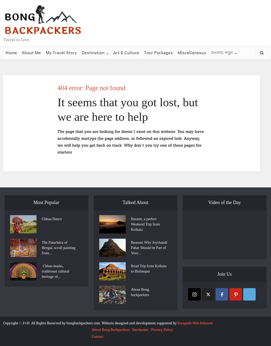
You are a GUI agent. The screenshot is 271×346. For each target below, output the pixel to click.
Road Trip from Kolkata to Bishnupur (149, 268)
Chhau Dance (52, 219)
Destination (93, 53)
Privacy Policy (162, 330)
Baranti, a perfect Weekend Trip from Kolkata (145, 224)
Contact (97, 337)
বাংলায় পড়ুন (222, 53)
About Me (31, 53)
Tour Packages (158, 53)
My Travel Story (61, 53)
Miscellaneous (192, 53)
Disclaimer (140, 330)
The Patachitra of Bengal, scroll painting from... (58, 248)
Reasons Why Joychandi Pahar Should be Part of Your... (149, 248)
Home (11, 53)
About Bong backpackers (140, 292)
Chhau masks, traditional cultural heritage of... (55, 271)
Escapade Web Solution (195, 323)
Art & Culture (126, 53)
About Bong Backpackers (111, 330)
